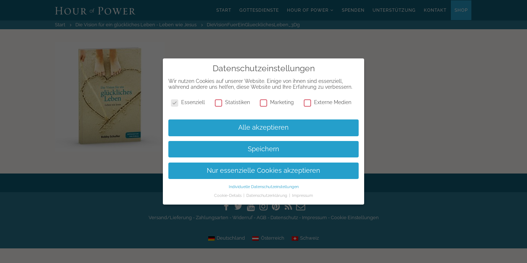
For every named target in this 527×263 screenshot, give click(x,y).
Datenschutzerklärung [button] (267, 195)
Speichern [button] (263, 149)
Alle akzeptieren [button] (263, 127)
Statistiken (232, 102)
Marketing (277, 102)
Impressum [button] (302, 195)
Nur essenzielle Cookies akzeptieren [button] (263, 170)
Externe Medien (327, 102)
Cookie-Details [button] (228, 195)
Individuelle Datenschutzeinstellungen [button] (264, 186)
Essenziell (188, 102)
